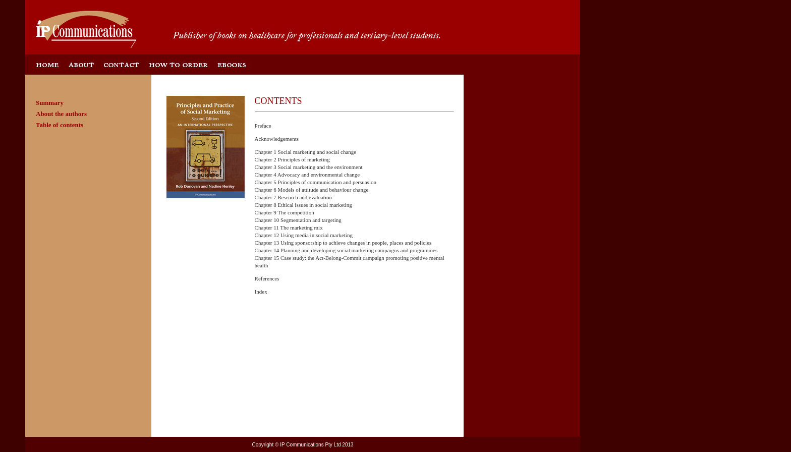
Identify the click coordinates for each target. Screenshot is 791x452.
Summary (50, 102)
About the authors (61, 114)
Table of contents (59, 125)
